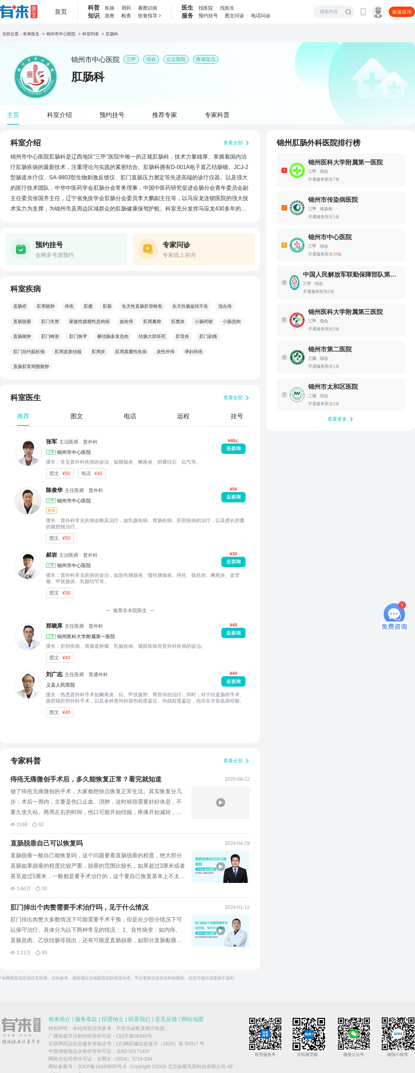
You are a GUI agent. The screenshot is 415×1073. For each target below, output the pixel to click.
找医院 (206, 8)
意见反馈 (166, 1019)
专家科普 (217, 114)
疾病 (109, 8)
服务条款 (86, 1019)
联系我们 (139, 1019)
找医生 (227, 8)
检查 (126, 15)
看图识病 (147, 8)
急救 (109, 15)
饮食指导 (147, 15)
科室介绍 (59, 114)
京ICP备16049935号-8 (101, 1066)
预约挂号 (208, 15)
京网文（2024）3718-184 (124, 1059)
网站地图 (193, 1019)
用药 (126, 8)
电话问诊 (260, 15)
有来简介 (59, 1019)
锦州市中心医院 (60, 34)
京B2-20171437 (133, 1051)
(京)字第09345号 (134, 1036)
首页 (61, 11)
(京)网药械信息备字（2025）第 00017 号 (160, 1043)
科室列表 (90, 34)
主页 (13, 114)
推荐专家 (164, 114)
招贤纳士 (113, 1019)
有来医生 (31, 34)
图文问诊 (234, 15)
